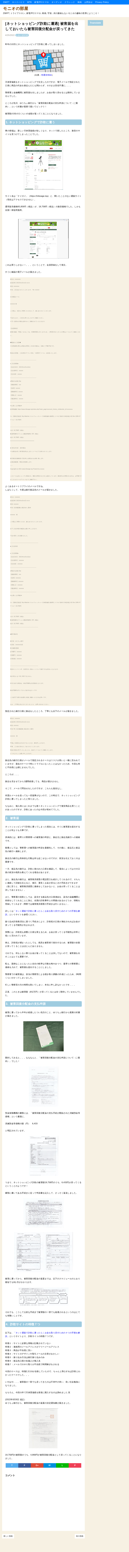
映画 (80, 2)
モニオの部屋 (15, 8)
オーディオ (57, 2)
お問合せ (88, 2)
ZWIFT (6, 2)
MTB (29, 2)
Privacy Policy (102, 2)
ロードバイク (18, 2)
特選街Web (46, 75)
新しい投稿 (8, 1536)
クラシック (69, 2)
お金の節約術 (22, 35)
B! (50, 1465)
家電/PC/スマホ (42, 2)
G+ (37, 1465)
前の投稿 (79, 1536)
